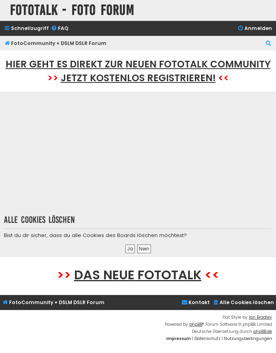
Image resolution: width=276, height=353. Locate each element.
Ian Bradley (260, 317)
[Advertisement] (138, 156)
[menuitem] (59, 28)
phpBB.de (262, 331)
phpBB (195, 324)
